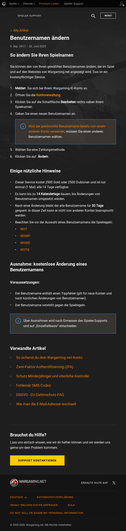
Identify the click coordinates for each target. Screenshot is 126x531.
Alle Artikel (20, 30)
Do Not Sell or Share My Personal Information (46, 512)
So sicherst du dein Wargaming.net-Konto (49, 357)
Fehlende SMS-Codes (33, 385)
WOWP (25, 236)
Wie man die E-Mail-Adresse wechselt (46, 404)
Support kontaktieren (37, 460)
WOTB (24, 250)
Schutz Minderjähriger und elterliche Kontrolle (52, 376)
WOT (23, 229)
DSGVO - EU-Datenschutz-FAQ (40, 395)
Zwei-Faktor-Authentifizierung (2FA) (44, 367)
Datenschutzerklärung (55, 497)
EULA (71, 505)
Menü (108, 15)
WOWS (25, 243)
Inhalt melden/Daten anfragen (34, 505)
